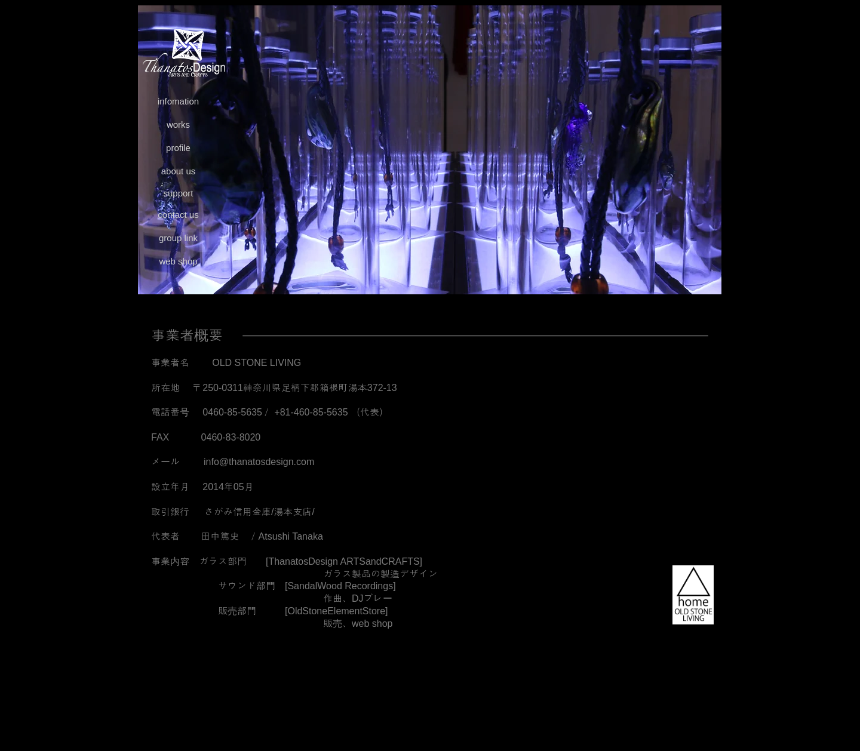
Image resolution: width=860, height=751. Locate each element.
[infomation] (178, 101)
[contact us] (178, 215)
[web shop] (178, 261)
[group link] (178, 238)
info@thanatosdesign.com (259, 462)
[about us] (178, 171)
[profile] (178, 148)
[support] (178, 193)
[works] (178, 125)
